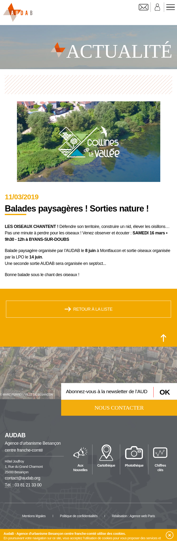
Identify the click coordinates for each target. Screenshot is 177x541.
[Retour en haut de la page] (163, 338)
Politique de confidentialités (79, 516)
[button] (169, 535)
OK (165, 392)
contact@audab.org (22, 478)
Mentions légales (33, 516)
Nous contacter (119, 408)
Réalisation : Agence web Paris (133, 516)
